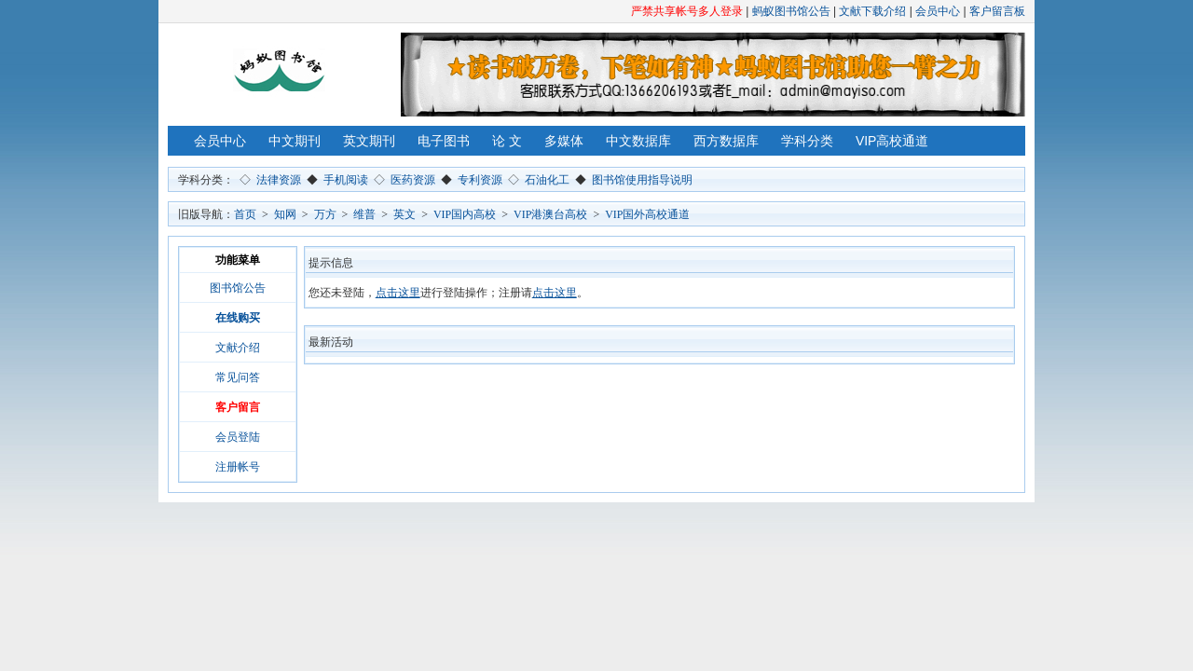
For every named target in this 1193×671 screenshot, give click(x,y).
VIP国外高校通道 (647, 214)
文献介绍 (237, 347)
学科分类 (807, 140)
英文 (404, 214)
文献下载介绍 (872, 11)
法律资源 (278, 179)
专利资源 (480, 179)
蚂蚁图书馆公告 (791, 11)
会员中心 (937, 11)
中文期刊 (294, 140)
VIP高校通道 (892, 140)
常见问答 (237, 377)
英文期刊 (369, 140)
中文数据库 (638, 140)
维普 (364, 214)
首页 (245, 214)
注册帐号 (237, 466)
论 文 (507, 140)
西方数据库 (726, 140)
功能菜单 (237, 260)
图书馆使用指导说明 (642, 179)
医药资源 (413, 179)
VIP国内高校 (464, 214)
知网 (285, 214)
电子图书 (444, 140)
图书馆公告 (238, 287)
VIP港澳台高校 (550, 214)
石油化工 (547, 179)
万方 (325, 214)
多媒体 (563, 140)
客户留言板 (997, 11)
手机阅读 (345, 179)
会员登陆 (237, 437)
